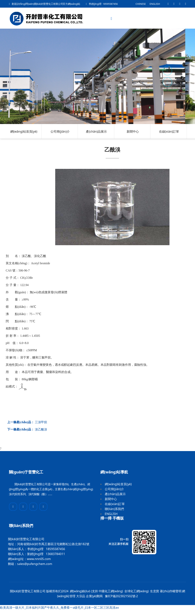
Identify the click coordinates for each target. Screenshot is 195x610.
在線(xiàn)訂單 (169, 131)
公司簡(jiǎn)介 (60, 131)
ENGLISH (155, 4)
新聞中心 (133, 131)
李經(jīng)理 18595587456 (103, 4)
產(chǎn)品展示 (96, 131)
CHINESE (141, 4)
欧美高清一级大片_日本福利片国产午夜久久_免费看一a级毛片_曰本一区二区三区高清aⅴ (59, 607)
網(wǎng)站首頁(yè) (23, 131)
